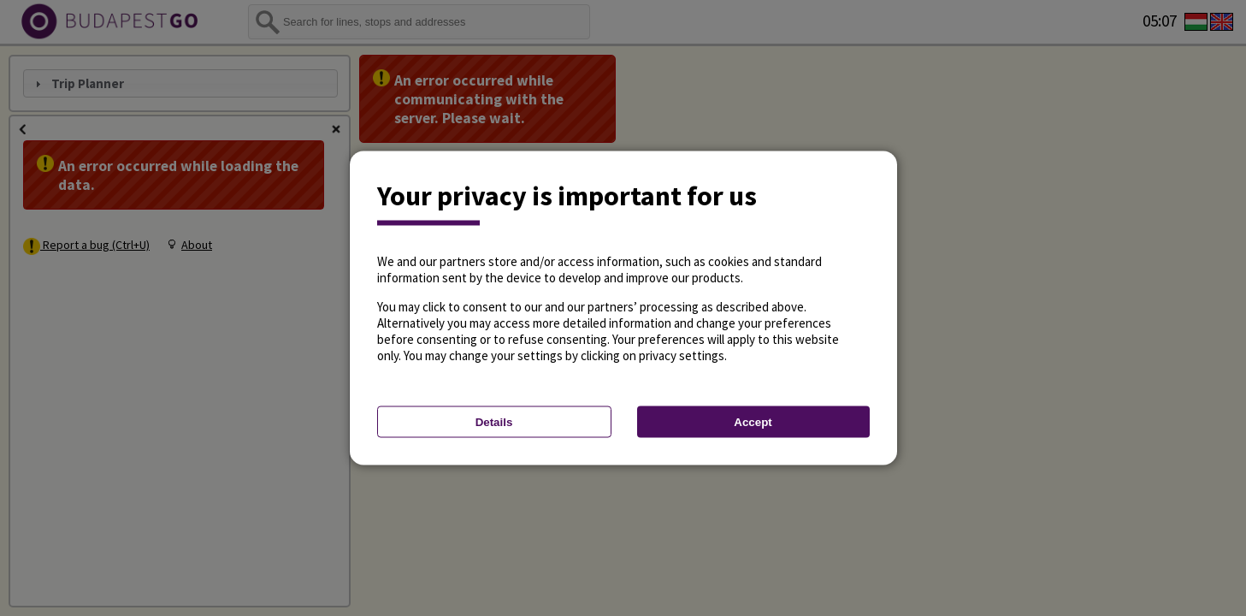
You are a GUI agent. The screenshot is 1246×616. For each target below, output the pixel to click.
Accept (752, 422)
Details (494, 422)
